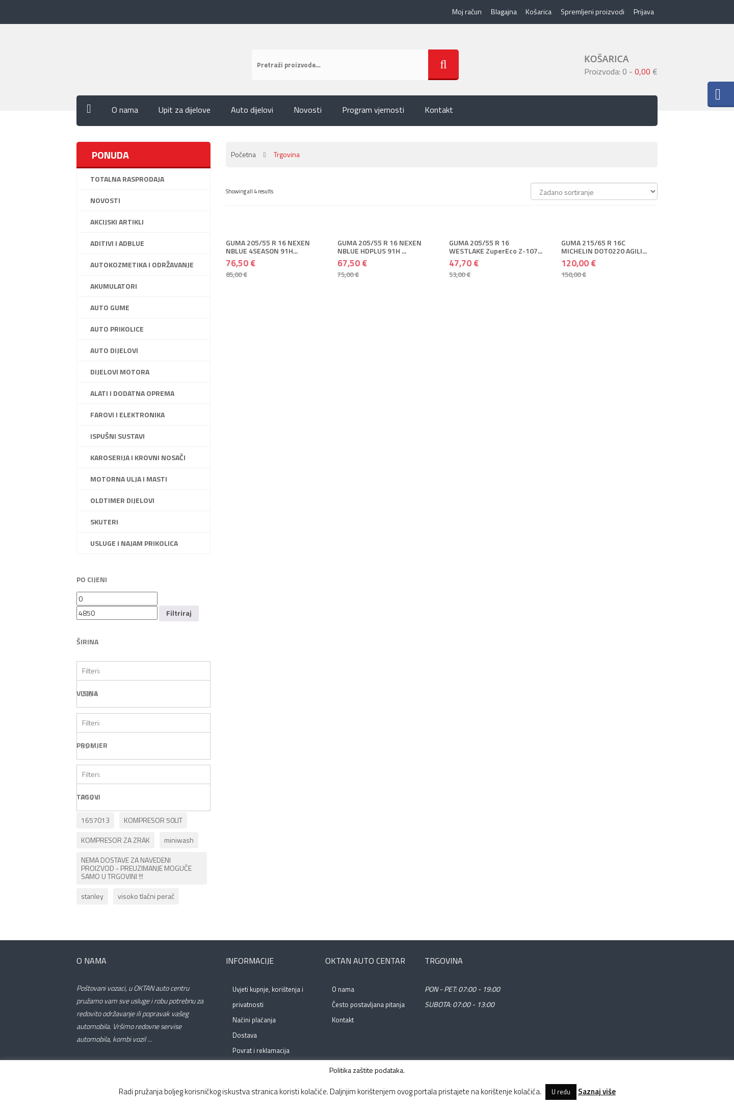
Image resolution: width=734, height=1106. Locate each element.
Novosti (308, 112)
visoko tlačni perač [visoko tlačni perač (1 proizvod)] (146, 898)
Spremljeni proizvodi (591, 12)
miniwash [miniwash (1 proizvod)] (179, 842)
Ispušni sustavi (117, 438)
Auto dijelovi (252, 112)
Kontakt (439, 112)
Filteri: (91, 672)
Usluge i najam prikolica (134, 545)
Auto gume (109, 309)
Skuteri (104, 523)
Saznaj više (597, 1091)
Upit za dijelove (185, 112)
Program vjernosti (373, 112)
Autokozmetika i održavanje (142, 266)
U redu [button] (561, 1092)
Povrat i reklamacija (261, 1052)
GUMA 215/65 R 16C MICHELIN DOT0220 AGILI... (604, 248)
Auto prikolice (117, 330)
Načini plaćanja (254, 1022)
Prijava (643, 12)
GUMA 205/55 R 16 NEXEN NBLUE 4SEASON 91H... (268, 248)
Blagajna (501, 12)
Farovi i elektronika (127, 416)
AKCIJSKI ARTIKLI (117, 223)
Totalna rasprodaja (127, 180)
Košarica (537, 12)
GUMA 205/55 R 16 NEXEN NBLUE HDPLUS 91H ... (379, 248)
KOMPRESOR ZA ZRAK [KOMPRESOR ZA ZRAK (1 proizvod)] (115, 842)
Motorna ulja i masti (128, 480)
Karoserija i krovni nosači (138, 459)
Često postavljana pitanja (368, 1006)
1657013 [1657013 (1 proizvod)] (95, 822)
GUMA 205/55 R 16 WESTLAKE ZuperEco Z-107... (495, 248)
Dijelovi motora (119, 373)
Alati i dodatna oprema (132, 395)
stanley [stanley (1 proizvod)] (92, 898)
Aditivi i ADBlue (117, 245)
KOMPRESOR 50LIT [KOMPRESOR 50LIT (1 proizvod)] (153, 822)
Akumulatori (113, 288)
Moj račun (464, 12)
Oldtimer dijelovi (122, 502)
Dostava (244, 1037)
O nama (125, 112)
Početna (243, 156)
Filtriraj (179, 615)
